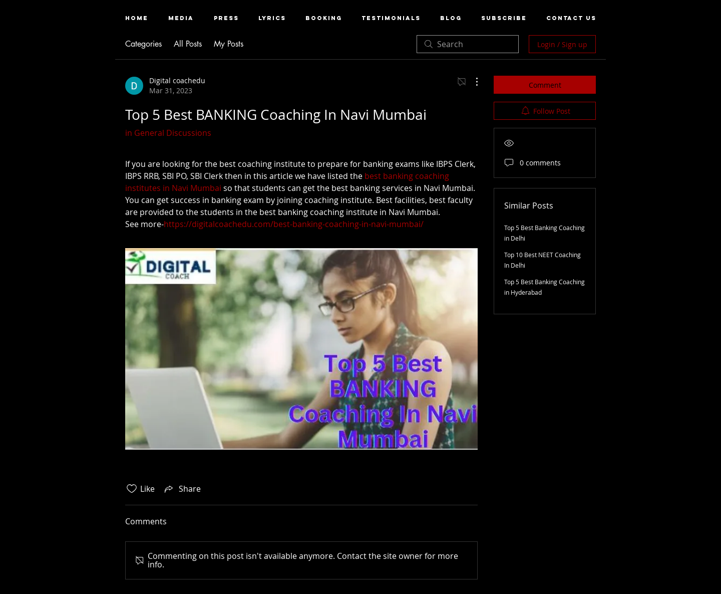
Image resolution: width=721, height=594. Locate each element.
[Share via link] (182, 489)
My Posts (228, 44)
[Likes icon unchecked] (131, 489)
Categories (143, 44)
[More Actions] (472, 82)
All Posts (188, 44)
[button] (181, 18)
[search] (468, 44)
